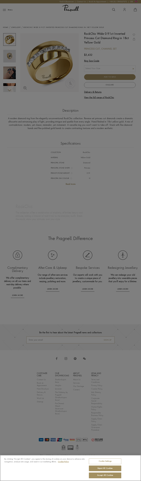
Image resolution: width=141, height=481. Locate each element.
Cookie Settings (105, 461)
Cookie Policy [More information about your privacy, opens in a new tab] (63, 462)
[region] (70, 468)
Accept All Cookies (105, 475)
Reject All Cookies (105, 468)
